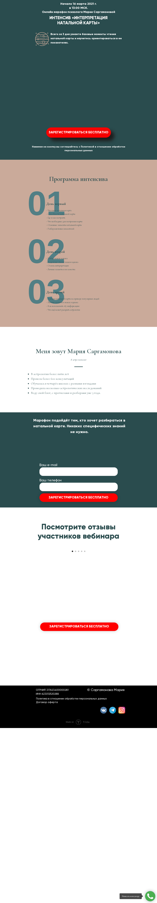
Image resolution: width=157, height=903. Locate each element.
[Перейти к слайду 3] (78, 726)
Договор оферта (47, 877)
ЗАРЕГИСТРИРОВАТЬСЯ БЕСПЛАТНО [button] (78, 132)
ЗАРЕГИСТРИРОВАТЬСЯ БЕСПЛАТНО (78, 607)
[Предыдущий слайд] (6, 688)
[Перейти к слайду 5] (84, 726)
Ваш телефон (50, 590)
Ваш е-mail (48, 575)
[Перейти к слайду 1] (72, 726)
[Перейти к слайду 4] (81, 726)
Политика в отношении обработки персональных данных (71, 873)
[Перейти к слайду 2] (75, 726)
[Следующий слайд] (150, 688)
